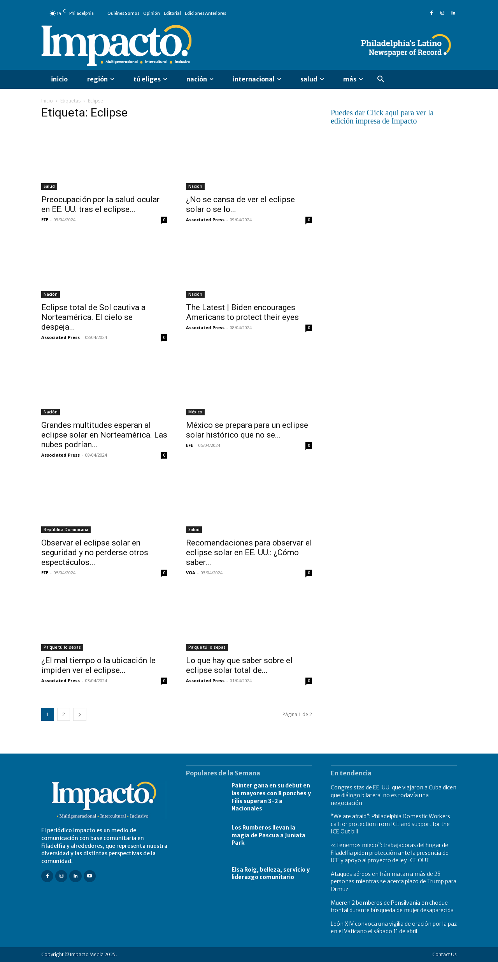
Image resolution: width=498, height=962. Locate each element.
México (195, 412)
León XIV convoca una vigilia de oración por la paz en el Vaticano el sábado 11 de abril (394, 927)
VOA (190, 572)
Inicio (47, 100)
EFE (44, 219)
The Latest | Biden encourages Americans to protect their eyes (242, 312)
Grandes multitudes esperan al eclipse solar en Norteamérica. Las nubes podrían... (104, 434)
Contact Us (444, 954)
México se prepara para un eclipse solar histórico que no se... (247, 430)
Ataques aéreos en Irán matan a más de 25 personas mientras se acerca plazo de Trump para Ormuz (393, 881)
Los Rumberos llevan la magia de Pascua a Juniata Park (268, 835)
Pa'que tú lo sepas (62, 647)
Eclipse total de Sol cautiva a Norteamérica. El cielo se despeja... (93, 317)
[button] (380, 79)
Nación (195, 186)
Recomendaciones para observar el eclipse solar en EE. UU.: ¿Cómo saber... (249, 552)
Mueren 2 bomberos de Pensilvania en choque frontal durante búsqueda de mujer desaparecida (392, 906)
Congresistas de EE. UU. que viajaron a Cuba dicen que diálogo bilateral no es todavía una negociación (393, 795)
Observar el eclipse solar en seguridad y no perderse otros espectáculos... (94, 552)
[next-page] (79, 714)
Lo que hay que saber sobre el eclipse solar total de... (239, 665)
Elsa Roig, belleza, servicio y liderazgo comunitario (270, 873)
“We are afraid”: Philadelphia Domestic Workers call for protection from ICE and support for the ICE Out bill (390, 824)
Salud (49, 186)
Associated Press (205, 219)
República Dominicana (66, 529)
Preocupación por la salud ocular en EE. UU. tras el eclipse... (100, 204)
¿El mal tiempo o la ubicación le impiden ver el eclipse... (98, 665)
